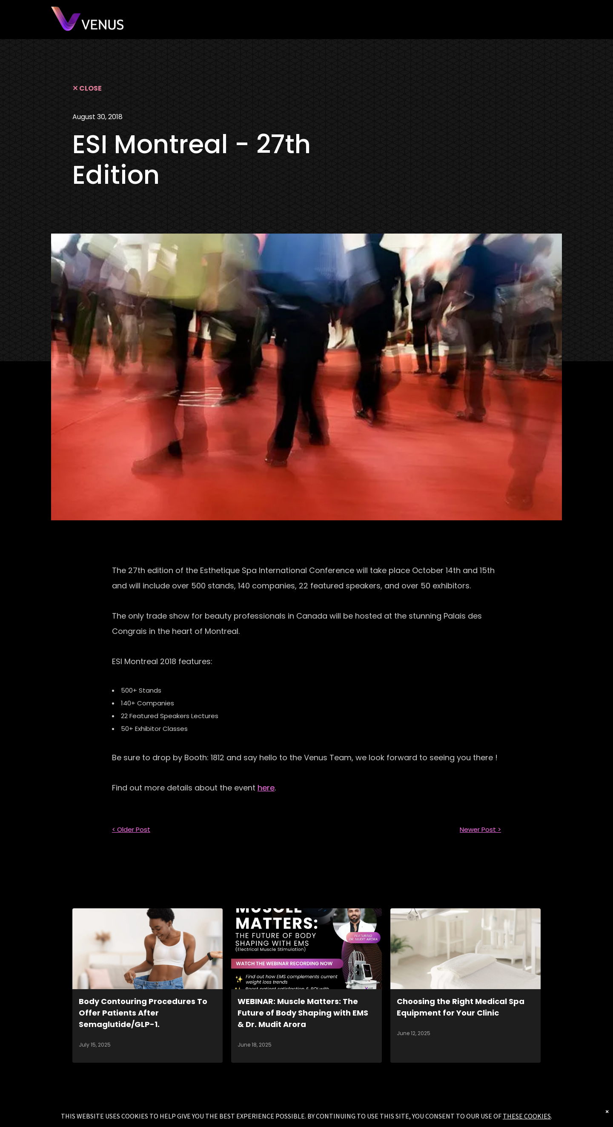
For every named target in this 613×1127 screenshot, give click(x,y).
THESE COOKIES (527, 1116)
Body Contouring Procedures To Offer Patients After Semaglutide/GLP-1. (143, 1013)
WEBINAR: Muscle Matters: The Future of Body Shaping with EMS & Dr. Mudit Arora (303, 1013)
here (266, 787)
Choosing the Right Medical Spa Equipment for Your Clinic (460, 1007)
